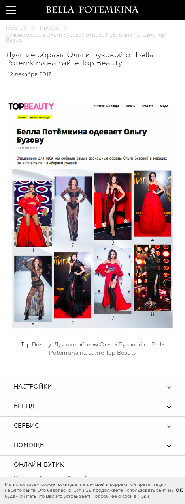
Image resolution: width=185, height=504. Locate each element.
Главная (16, 28)
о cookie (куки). (135, 496)
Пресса (49, 28)
